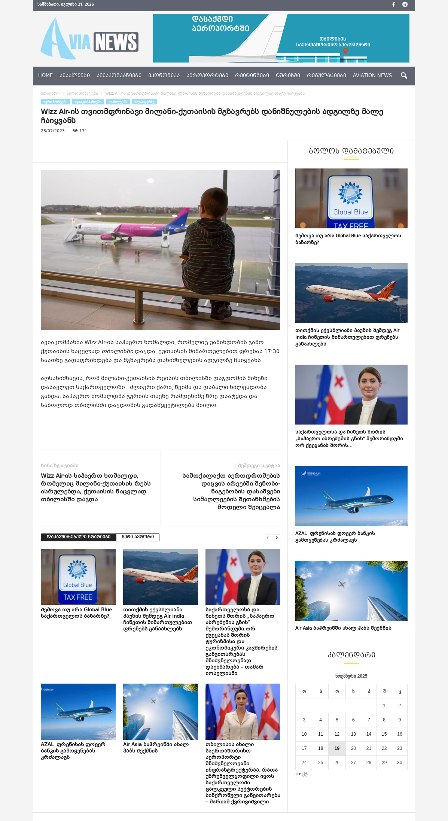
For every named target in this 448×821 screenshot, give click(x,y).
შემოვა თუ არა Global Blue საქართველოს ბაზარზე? (76, 614)
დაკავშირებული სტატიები (78, 538)
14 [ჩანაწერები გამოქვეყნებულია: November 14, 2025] (368, 734)
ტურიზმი (288, 76)
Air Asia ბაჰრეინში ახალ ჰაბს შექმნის (156, 748)
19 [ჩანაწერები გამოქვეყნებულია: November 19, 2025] (337, 748)
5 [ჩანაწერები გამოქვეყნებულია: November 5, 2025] (337, 720)
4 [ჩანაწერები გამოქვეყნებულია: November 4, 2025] (320, 720)
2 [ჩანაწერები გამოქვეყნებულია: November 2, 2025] (400, 706)
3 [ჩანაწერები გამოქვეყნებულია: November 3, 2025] (304, 720)
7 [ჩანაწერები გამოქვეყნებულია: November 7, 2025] (369, 720)
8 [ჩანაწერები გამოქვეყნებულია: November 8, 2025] (384, 720)
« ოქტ (301, 774)
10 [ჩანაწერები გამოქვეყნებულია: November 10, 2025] (304, 734)
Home (45, 76)
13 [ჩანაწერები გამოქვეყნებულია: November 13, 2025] (353, 734)
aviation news (372, 76)
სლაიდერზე (144, 102)
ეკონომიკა (164, 76)
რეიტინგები (252, 76)
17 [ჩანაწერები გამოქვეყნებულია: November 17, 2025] (304, 748)
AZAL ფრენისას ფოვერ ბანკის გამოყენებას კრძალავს (73, 752)
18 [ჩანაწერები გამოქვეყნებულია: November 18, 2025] (320, 748)
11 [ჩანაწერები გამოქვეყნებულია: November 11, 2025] (320, 734)
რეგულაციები (326, 76)
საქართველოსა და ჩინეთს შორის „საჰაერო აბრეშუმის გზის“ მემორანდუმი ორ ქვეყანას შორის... (349, 439)
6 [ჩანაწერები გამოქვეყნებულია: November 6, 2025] (353, 720)
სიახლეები (75, 76)
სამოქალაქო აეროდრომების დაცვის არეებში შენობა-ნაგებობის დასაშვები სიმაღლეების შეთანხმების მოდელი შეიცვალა (231, 492)
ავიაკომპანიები (119, 76)
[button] (404, 76)
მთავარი (50, 94)
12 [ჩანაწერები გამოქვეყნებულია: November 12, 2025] (337, 734)
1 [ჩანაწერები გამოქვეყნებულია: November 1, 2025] (384, 706)
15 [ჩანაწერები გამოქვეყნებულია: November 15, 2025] (384, 734)
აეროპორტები (207, 76)
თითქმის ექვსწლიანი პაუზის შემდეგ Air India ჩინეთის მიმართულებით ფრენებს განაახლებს (157, 620)
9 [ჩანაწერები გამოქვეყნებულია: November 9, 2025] (400, 720)
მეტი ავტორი (138, 538)
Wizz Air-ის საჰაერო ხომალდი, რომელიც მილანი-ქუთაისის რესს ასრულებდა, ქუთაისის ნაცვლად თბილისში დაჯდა (96, 488)
